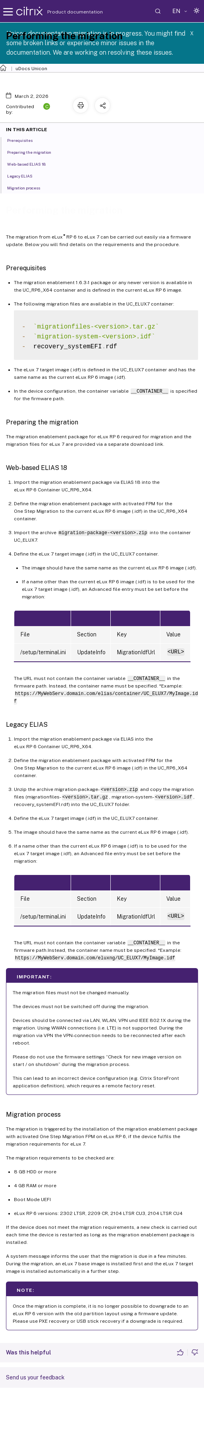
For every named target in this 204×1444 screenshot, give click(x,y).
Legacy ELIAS (24, 175)
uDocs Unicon (31, 68)
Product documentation (65, 12)
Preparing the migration (33, 152)
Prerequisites (24, 140)
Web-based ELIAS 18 (30, 163)
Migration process (28, 187)
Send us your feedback (35, 1377)
